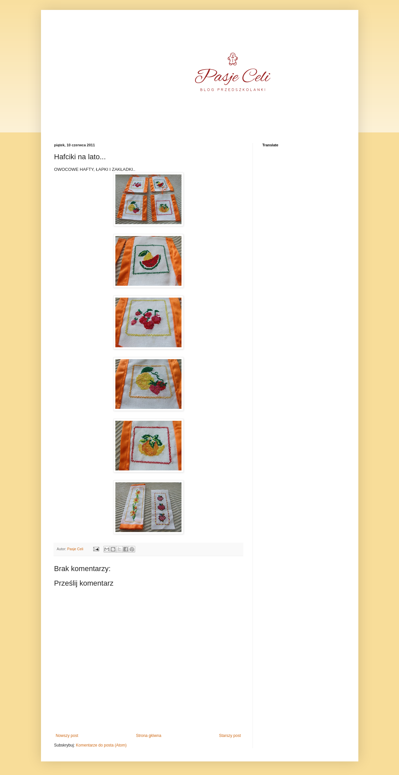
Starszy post (230, 735)
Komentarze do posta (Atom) (101, 745)
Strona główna (148, 735)
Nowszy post (67, 735)
